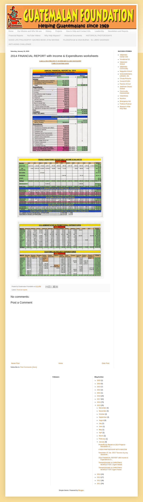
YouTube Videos (33, 35)
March (101, 436)
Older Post (105, 363)
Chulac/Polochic (125, 79)
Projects (58, 31)
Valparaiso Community (124, 67)
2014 (99, 474)
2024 (99, 384)
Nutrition (123, 98)
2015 (99, 405)
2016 (99, 402)
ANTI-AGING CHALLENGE (20, 44)
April (100, 433)
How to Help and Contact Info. (78, 31)
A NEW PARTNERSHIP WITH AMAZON (113, 449)
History (49, 31)
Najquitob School (126, 71)
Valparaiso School (123, 63)
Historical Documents (73, 35)
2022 (99, 390)
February (102, 439)
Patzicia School (125, 84)
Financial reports (22, 290)
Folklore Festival (125, 104)
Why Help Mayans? (52, 35)
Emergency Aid (125, 101)
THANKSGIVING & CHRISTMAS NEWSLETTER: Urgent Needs (110, 463)
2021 (99, 393)
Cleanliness (124, 96)
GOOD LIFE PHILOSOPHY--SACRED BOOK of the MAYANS (34, 40)
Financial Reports (16, 35)
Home (10, 31)
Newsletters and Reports (118, 31)
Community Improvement (124, 92)
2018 (99, 396)
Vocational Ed (124, 59)
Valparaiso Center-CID (124, 56)
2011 (99, 483)
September (103, 417)
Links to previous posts (60, 63)
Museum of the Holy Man (125, 107)
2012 (99, 480)
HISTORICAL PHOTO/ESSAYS (99, 35)
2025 (99, 380)
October (102, 414)
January (102, 442)
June (101, 426)
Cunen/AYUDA (125, 81)
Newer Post (15, 363)
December (103, 408)
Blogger (81, 490)
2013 (99, 477)
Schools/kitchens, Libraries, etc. (126, 75)
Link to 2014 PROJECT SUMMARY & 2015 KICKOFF (60, 61)
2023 (99, 387)
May (100, 430)
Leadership (99, 31)
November (103, 411)
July (100, 423)
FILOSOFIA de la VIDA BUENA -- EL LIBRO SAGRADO (86, 40)
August (101, 420)
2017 (99, 399)
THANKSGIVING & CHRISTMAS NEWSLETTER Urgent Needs (110, 468)
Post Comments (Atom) (28, 367)
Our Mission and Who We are (29, 31)
